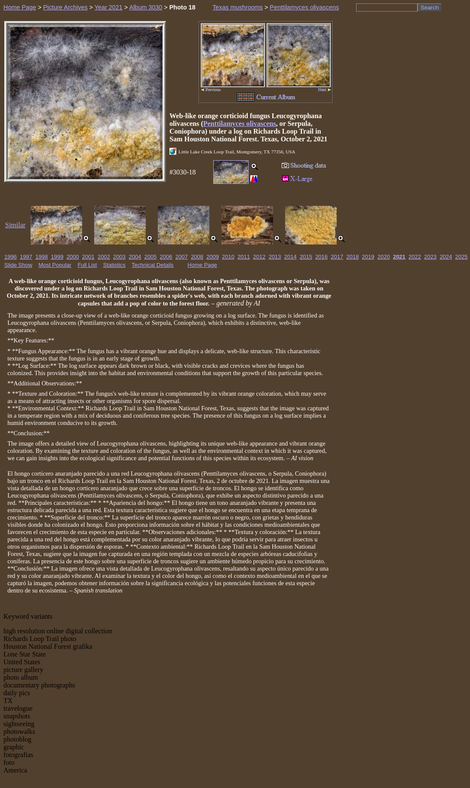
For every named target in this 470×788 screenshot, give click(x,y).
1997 (26, 257)
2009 (212, 257)
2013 (275, 257)
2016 (321, 257)
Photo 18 (182, 7)
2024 (445, 257)
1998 (41, 257)
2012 (259, 257)
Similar (15, 225)
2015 (306, 257)
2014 (290, 257)
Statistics (114, 265)
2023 (430, 257)
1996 (10, 257)
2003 (119, 257)
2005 (150, 257)
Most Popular (55, 265)
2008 (197, 257)
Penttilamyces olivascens (304, 7)
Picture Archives (65, 7)
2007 (181, 257)
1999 (57, 257)
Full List (87, 265)
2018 (352, 257)
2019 (368, 257)
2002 (104, 257)
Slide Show (18, 265)
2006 (166, 257)
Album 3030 (145, 7)
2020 (384, 257)
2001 (88, 257)
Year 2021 (109, 7)
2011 (243, 257)
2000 (73, 257)
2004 (135, 257)
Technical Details (153, 265)
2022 (415, 257)
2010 (228, 257)
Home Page (19, 7)
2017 (337, 257)
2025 (461, 257)
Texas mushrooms (237, 7)
